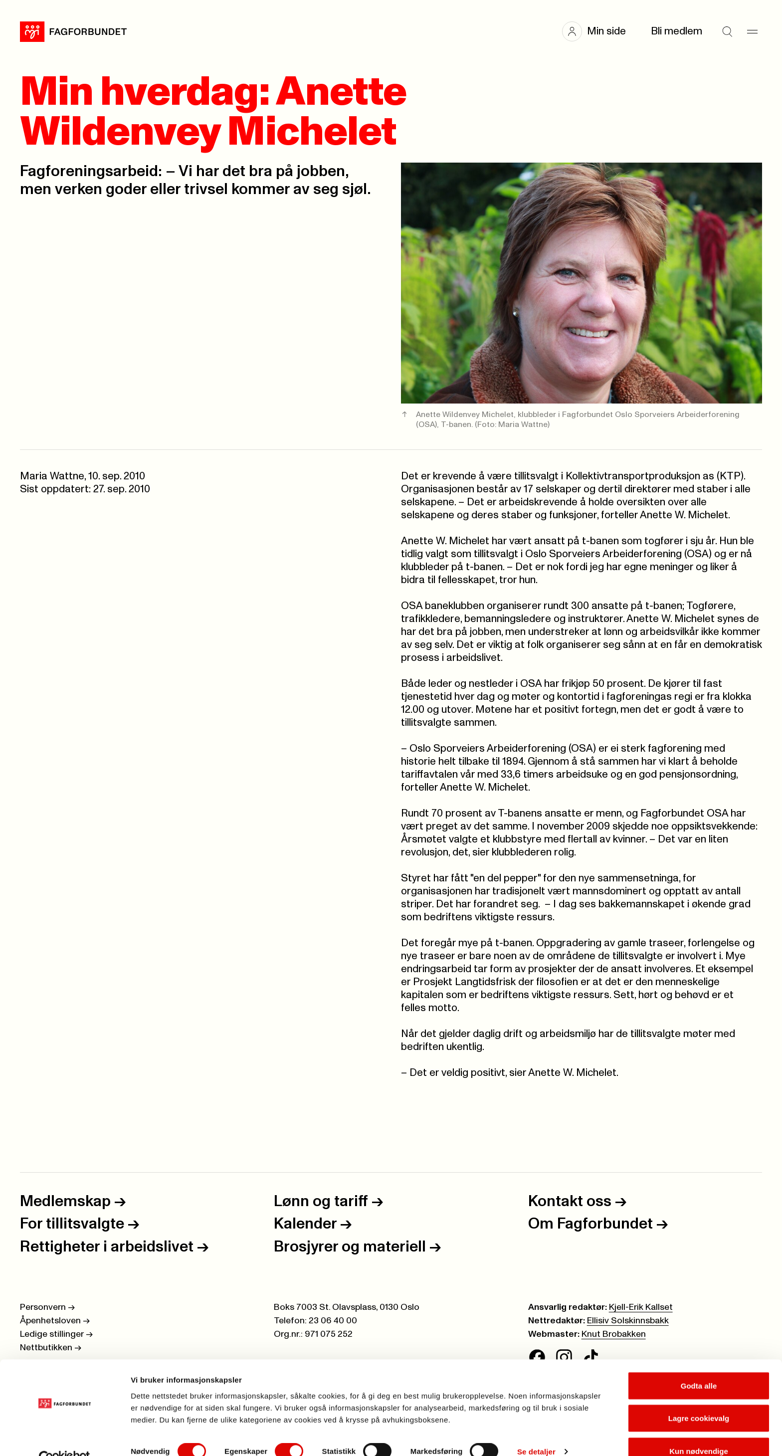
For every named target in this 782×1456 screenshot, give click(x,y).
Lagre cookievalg (699, 1397)
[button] (599, 31)
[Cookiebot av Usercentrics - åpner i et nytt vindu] (64, 1436)
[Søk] (727, 31)
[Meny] (752, 31)
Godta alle (699, 1364)
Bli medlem (676, 31)
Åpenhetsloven (55, 1320)
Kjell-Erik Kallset (641, 1307)
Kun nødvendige (698, 1429)
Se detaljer (536, 1430)
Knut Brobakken (614, 1334)
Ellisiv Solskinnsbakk (628, 1320)
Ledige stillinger (56, 1334)
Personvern (47, 1307)
